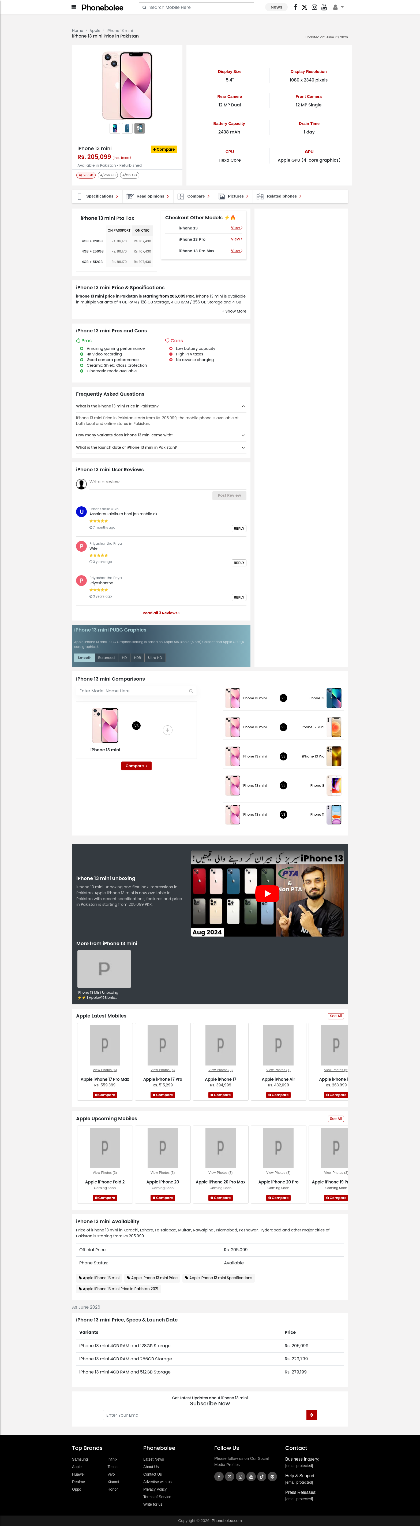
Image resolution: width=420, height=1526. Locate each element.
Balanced (106, 657)
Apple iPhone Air (278, 1079)
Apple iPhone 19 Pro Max (336, 1182)
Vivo (111, 1474)
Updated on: (315, 37)
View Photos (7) (278, 1070)
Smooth (85, 657)
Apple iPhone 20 (163, 1182)
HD (124, 657)
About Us (151, 1467)
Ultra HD (155, 657)
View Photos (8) (220, 1070)
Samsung (80, 1459)
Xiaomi (113, 1482)
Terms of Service (157, 1497)
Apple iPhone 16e (336, 1079)
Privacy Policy (155, 1489)
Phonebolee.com (227, 1520)
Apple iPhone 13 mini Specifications (220, 1277)
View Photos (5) (336, 1070)
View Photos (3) (105, 1173)
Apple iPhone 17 (220, 1079)
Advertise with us (157, 1482)
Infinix (113, 1459)
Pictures (232, 196)
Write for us (152, 1504)
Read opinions (147, 196)
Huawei (78, 1474)
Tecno (113, 1467)
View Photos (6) (105, 1070)
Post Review (229, 495)
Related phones (278, 196)
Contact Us (152, 1474)
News (276, 7)
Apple (94, 30)
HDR (137, 657)
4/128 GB (86, 175)
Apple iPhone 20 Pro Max (221, 1182)
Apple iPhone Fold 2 (105, 1182)
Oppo (76, 1489)
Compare (164, 149)
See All (336, 1016)
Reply (239, 528)
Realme (78, 1482)
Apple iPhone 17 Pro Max (105, 1079)
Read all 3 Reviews (161, 613)
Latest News (153, 1459)
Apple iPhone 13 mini (101, 1277)
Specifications (97, 196)
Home (77, 30)
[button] (234, 311)
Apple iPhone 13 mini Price (154, 1277)
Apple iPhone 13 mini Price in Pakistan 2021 (120, 1288)
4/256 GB (108, 175)
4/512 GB (129, 175)
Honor (113, 1489)
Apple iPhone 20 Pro (278, 1182)
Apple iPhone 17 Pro (162, 1079)
